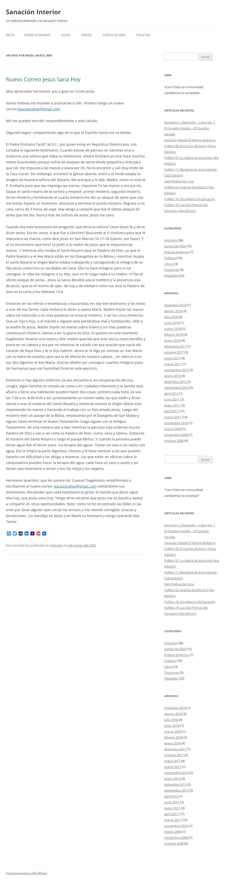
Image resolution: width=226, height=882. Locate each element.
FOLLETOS (143, 35)
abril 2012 (171, 393)
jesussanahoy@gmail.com (38, 109)
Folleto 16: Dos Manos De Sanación (189, 199)
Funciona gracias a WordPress (26, 873)
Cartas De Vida (113, 35)
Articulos (56, 545)
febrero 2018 (173, 334)
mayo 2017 (172, 358)
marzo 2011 (172, 417)
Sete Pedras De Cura (179, 181)
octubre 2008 (173, 440)
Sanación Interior (33, 11)
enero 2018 (172, 340)
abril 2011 (171, 411)
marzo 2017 (172, 364)
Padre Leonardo (37, 35)
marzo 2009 (172, 429)
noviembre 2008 (176, 435)
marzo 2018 (172, 328)
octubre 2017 (173, 352)
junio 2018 (171, 323)
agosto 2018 (173, 311)
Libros (168, 264)
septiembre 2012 (176, 387)
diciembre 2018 (175, 305)
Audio (65, 35)
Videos (86, 35)
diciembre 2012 (175, 381)
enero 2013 (172, 376)
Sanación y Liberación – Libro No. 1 (189, 122)
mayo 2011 (172, 405)
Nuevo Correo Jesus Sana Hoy (43, 79)
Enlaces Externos (176, 252)
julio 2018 (171, 317)
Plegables (171, 275)
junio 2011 (171, 399)
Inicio (10, 35)
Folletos (170, 258)
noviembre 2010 (176, 423)
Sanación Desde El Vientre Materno (189, 140)
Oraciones (171, 269)
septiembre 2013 (176, 370)
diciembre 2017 (175, 346)
